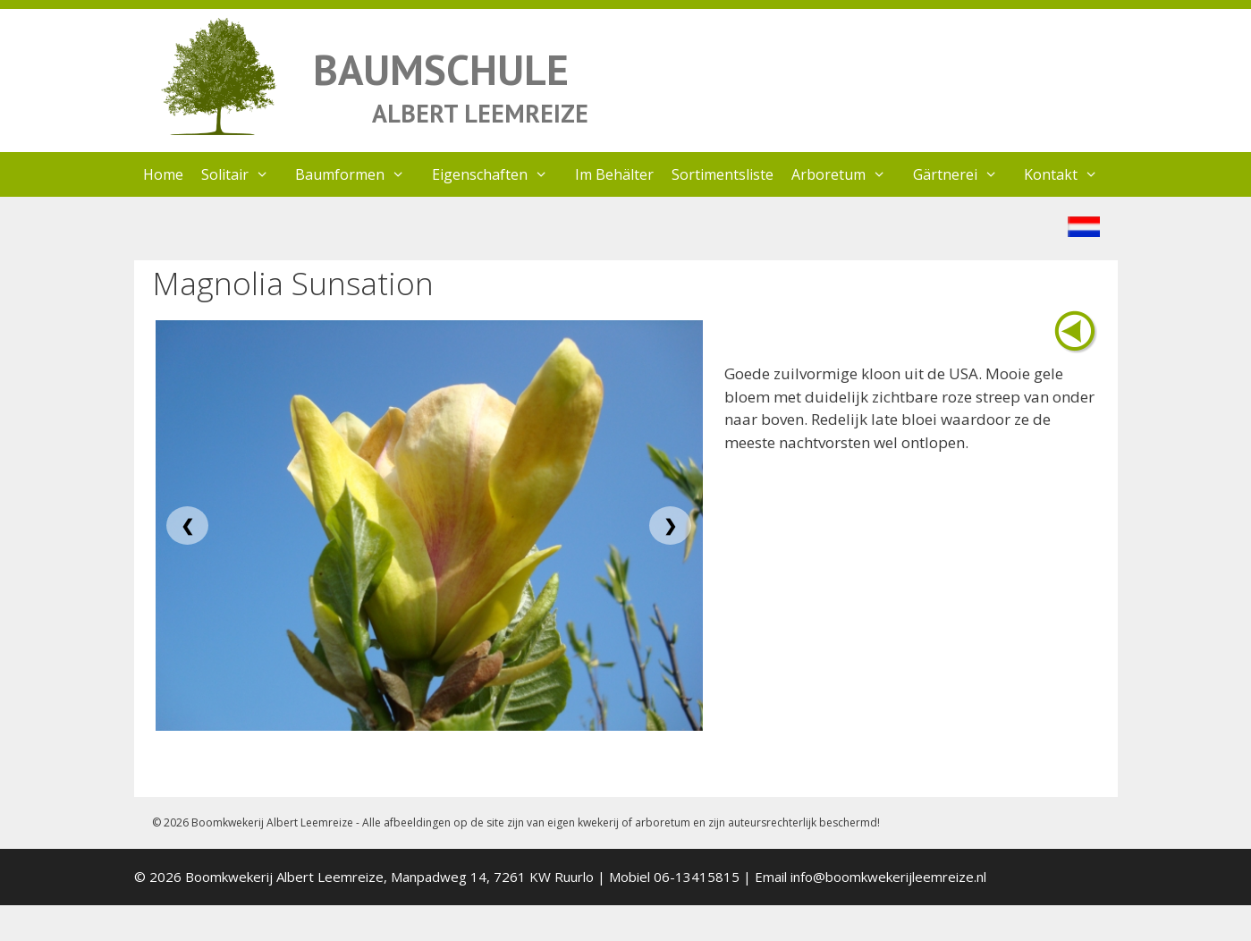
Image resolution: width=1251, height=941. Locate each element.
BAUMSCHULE (441, 69)
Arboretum (847, 174)
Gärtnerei (964, 174)
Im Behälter (614, 174)
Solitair (244, 174)
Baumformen (359, 174)
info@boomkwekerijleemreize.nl (888, 877)
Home (163, 174)
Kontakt (1070, 174)
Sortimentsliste (722, 174)
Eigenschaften (499, 174)
